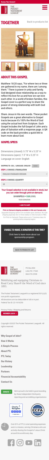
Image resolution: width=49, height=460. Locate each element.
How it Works (7, 340)
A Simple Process (9, 345)
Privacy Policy (6, 310)
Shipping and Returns (22, 310)
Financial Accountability (13, 376)
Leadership (6, 366)
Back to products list (37, 21)
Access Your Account (8, 2)
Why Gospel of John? (11, 335)
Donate (6, 392)
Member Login (9, 313)
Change (35, 166)
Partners (5, 371)
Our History (6, 361)
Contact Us (6, 381)
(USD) (33, 196)
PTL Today (6, 356)
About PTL (6, 351)
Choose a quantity (12, 180)
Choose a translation (14, 170)
